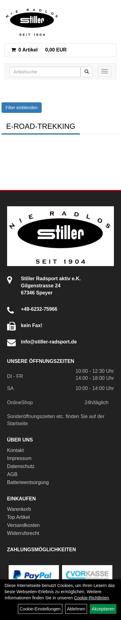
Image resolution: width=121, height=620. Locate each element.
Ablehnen (76, 608)
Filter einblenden (22, 107)
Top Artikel (18, 517)
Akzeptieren (103, 608)
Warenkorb (19, 509)
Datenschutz (21, 466)
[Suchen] (87, 72)
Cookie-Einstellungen (40, 608)
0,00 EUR (39, 49)
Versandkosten (23, 525)
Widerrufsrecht (23, 533)
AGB (12, 474)
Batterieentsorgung (28, 482)
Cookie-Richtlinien (91, 597)
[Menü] (104, 71)
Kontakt (15, 450)
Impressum (19, 458)
